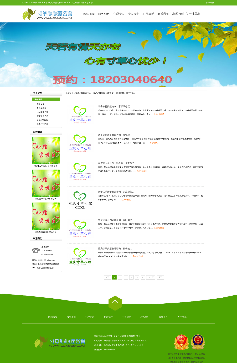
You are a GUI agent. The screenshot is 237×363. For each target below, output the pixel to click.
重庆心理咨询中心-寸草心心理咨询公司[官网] (94, 93)
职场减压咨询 (42, 112)
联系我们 (210, 2)
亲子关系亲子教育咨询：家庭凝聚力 (116, 192)
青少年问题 (41, 108)
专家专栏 (133, 14)
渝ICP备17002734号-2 (130, 336)
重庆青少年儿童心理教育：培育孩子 (116, 163)
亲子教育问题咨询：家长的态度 (114, 106)
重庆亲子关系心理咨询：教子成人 (115, 248)
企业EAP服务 (42, 120)
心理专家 (119, 14)
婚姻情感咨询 (42, 116)
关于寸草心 (193, 14)
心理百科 (178, 14)
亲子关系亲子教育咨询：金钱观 (114, 135)
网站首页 (89, 14)
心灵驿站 (148, 14)
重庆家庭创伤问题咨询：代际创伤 (115, 220)
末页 (160, 277)
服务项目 (104, 14)
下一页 (151, 277)
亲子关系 (40, 104)
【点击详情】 (159, 114)
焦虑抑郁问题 (42, 124)
